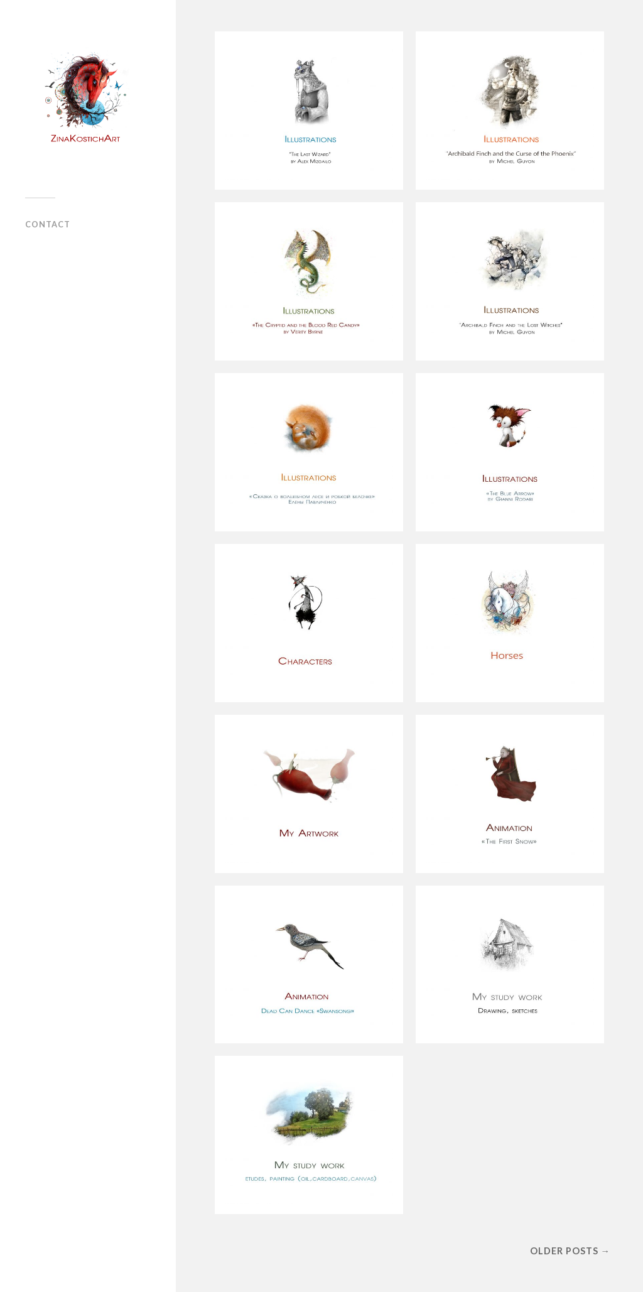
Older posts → (570, 1251)
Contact (47, 224)
